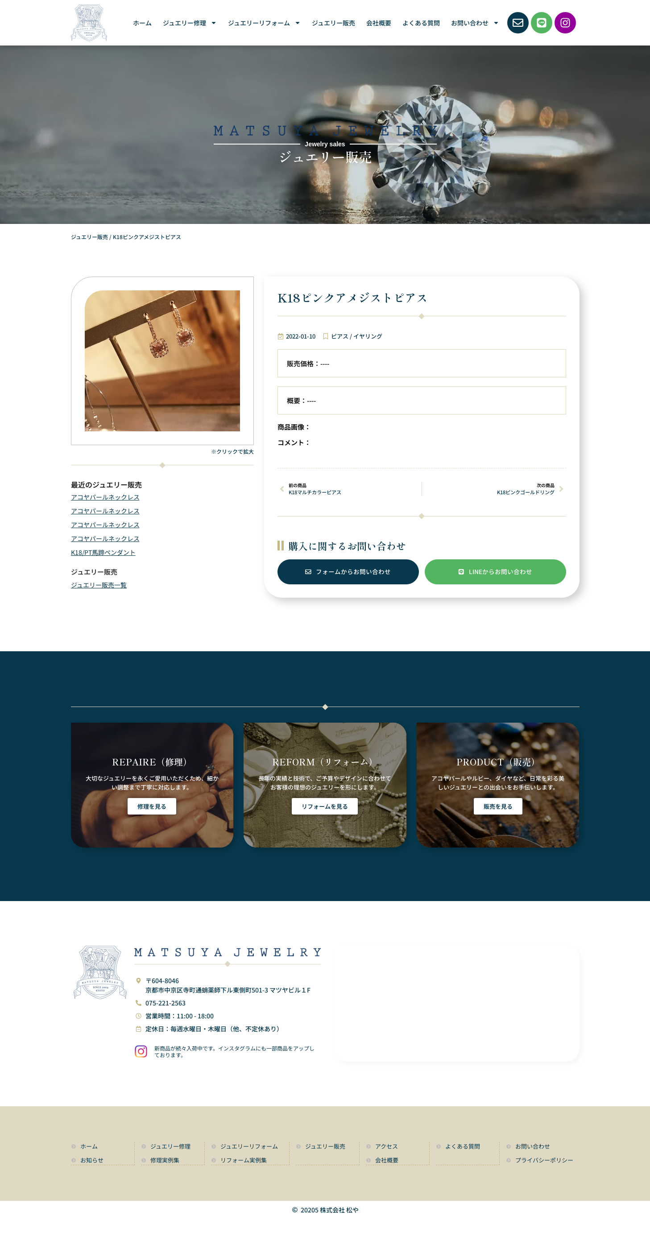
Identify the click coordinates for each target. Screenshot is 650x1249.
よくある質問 (421, 22)
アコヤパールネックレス (105, 496)
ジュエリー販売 (333, 22)
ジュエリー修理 (190, 22)
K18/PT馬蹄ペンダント (103, 552)
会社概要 (378, 22)
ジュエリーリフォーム (264, 22)
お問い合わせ (475, 22)
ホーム (142, 22)
